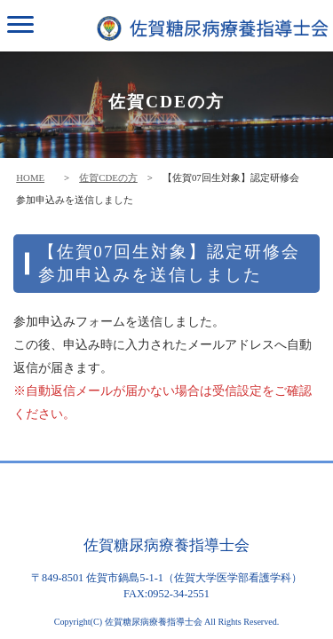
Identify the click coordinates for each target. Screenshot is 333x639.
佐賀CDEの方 (108, 177)
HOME (30, 177)
